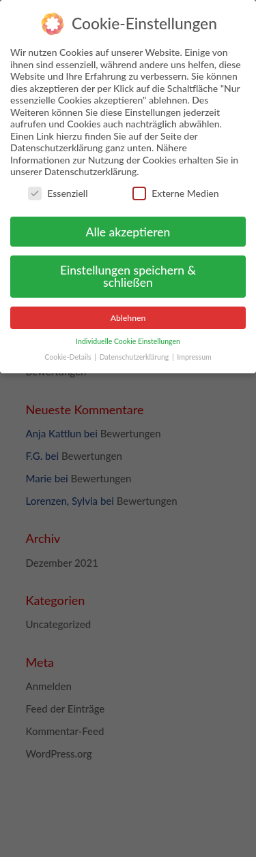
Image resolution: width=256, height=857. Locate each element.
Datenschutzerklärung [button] (135, 352)
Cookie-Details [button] (68, 352)
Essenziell (57, 188)
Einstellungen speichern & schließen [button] (128, 271)
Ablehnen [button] (128, 313)
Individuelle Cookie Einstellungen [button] (128, 336)
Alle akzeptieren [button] (128, 226)
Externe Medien (175, 188)
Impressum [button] (194, 352)
